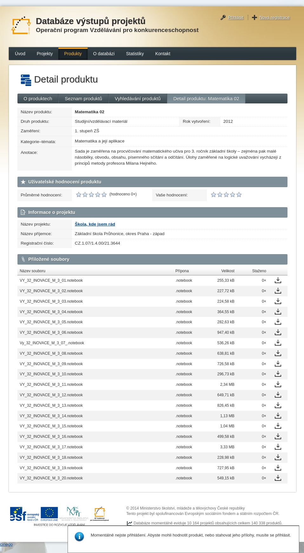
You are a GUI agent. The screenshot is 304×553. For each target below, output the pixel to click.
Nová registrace (275, 17)
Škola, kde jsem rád (95, 224)
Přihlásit (235, 17)
